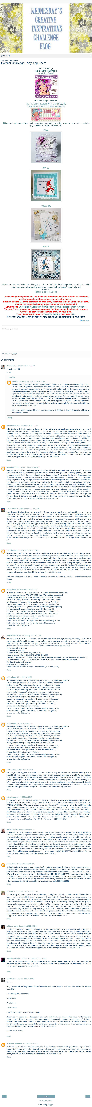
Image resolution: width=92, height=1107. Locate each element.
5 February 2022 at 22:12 (24, 979)
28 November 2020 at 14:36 (29, 550)
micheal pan (11, 589)
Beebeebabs (11, 366)
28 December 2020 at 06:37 (27, 589)
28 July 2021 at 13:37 (24, 797)
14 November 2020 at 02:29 (29, 509)
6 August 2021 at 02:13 (25, 829)
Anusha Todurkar (13, 426)
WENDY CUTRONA (14, 636)
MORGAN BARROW (14, 1043)
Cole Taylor (11, 769)
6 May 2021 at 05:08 (24, 677)
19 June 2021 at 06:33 (25, 723)
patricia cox (11, 797)
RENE (46, 246)
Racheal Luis (12, 829)
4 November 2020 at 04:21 (30, 467)
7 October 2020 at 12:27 (26, 366)
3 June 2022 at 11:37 (30, 1043)
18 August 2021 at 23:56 (29, 891)
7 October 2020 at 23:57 (30, 426)
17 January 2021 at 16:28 (31, 636)
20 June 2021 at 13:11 (25, 769)
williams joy (11, 926)
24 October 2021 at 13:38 (36, 958)
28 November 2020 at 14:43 (34, 381)
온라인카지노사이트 (31, 966)
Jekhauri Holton (13, 891)
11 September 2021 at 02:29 (27, 926)
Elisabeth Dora (12, 509)
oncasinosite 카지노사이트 (17, 958)
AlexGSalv (11, 979)
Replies (12, 377)
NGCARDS (46, 206)
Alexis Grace (12, 864)
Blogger (50, 1105)
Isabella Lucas (18, 381)
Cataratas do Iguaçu (59, 1017)
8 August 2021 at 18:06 (25, 864)
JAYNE (46, 168)
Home (46, 1096)
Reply (9, 372)
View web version (46, 1101)
